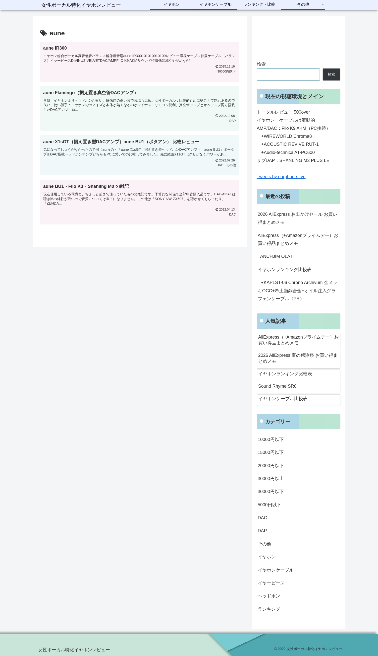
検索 (261, 64)
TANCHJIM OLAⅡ (276, 256)
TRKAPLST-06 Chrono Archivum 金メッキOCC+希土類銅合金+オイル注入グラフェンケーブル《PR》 (297, 290)
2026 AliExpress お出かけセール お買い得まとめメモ (297, 218)
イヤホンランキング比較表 (285, 269)
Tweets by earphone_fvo (281, 176)
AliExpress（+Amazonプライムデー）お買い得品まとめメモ (298, 239)
